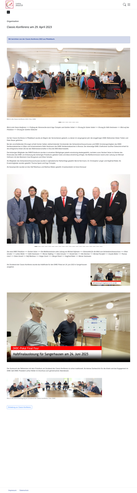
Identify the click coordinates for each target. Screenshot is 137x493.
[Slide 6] (56, 246)
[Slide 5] (53, 246)
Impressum (12, 490)
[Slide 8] (63, 246)
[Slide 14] (83, 246)
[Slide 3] (46, 246)
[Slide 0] (36, 246)
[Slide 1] (39, 246)
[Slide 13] (80, 246)
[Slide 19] (101, 246)
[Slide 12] (77, 246)
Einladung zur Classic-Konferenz (19, 407)
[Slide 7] (60, 246)
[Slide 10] (70, 246)
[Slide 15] (87, 246)
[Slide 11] (73, 246)
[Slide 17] (94, 246)
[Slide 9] (66, 246)
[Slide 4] (49, 246)
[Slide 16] (90, 246)
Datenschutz (24, 490)
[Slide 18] (97, 246)
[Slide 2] (42, 246)
